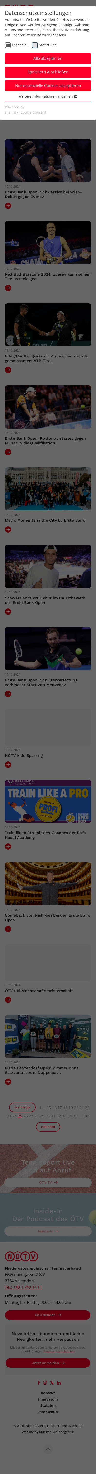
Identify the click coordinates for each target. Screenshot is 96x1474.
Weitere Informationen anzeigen (48, 96)
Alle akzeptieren (48, 58)
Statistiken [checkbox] (48, 45)
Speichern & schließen (48, 72)
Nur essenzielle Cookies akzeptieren (48, 85)
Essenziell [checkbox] (20, 45)
